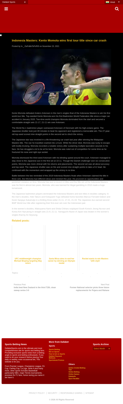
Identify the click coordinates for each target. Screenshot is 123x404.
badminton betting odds (50, 273)
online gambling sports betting (76, 276)
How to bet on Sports (57, 354)
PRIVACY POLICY (37, 393)
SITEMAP (89, 393)
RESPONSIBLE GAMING (71, 393)
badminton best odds (28, 273)
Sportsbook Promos (56, 360)
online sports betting (100, 276)
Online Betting (74, 372)
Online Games (74, 374)
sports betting (18, 279)
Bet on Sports (54, 352)
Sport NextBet (74, 379)
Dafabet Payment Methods (55, 357)
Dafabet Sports (8, 2)
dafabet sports (90, 273)
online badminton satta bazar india (45, 276)
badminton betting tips (72, 273)
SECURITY (52, 393)
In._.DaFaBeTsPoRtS (30, 46)
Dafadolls (72, 376)
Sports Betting (54, 349)
